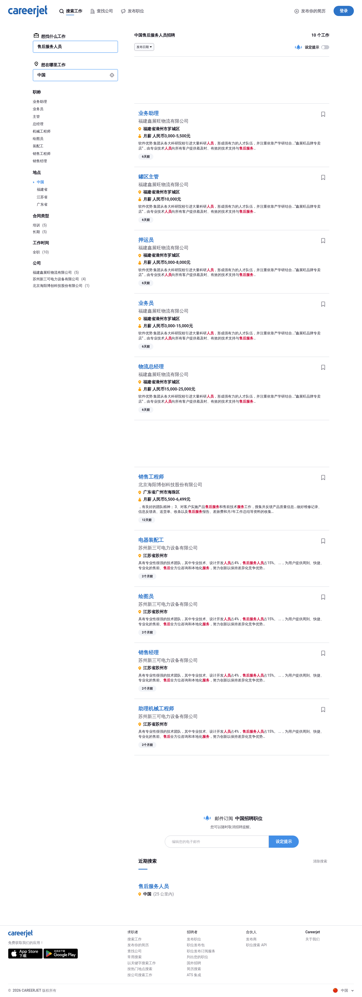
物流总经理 (151, 367)
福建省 (42, 189)
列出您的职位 (197, 957)
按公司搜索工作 (139, 975)
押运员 (146, 240)
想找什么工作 (49, 36)
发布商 (251, 939)
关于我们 (312, 939)
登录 (344, 10)
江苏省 (42, 197)
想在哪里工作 (49, 64)
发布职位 (194, 939)
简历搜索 (194, 969)
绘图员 (146, 596)
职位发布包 (196, 945)
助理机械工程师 (156, 709)
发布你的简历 (309, 11)
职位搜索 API (256, 945)
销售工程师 (151, 477)
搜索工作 (134, 939)
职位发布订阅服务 (201, 951)
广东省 (42, 204)
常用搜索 (134, 957)
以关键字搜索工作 (141, 963)
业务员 (146, 303)
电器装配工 (151, 540)
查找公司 (134, 951)
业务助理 (148, 113)
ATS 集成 (194, 975)
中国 (40, 182)
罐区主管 (148, 177)
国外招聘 (194, 963)
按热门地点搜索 (139, 969)
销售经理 (148, 652)
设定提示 (284, 841)
